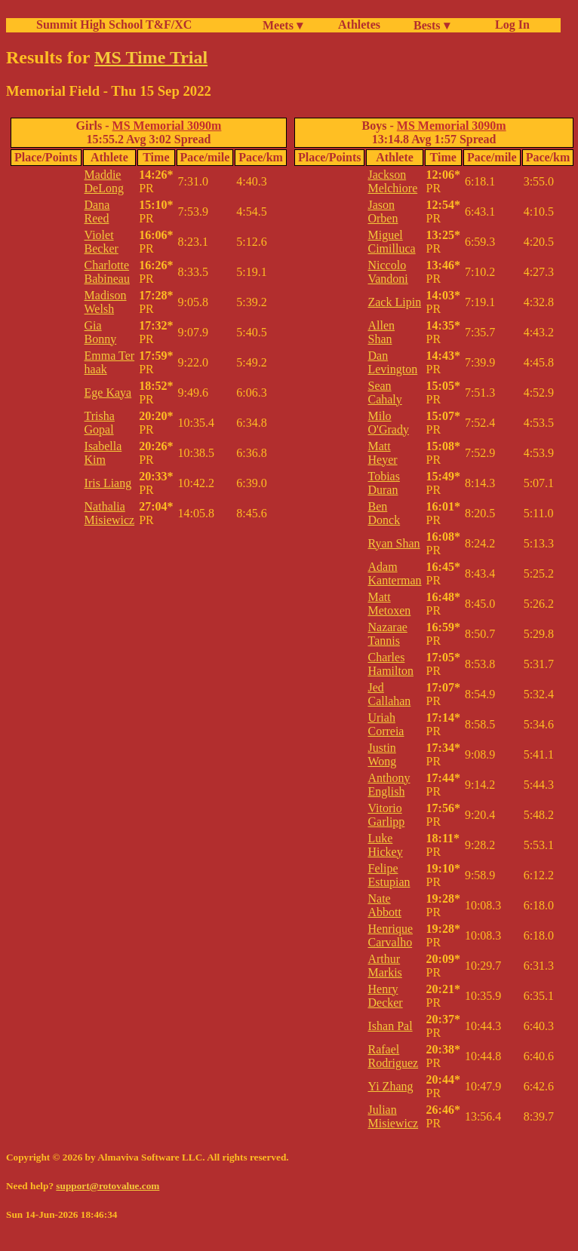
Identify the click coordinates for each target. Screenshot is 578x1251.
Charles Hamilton (390, 664)
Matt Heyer (382, 453)
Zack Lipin (394, 302)
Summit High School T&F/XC (114, 24)
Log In (509, 24)
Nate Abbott (384, 905)
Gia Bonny (101, 332)
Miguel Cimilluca (391, 241)
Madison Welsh (106, 302)
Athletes (359, 24)
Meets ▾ (283, 25)
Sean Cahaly (384, 392)
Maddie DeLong (104, 181)
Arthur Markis (384, 965)
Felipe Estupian (388, 875)
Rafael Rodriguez (392, 1056)
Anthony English (388, 784)
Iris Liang (108, 483)
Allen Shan (381, 332)
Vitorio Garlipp (385, 815)
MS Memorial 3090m (167, 125)
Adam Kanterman (394, 573)
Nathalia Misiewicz (110, 513)
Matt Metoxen (388, 603)
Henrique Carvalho (390, 935)
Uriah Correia (385, 724)
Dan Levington (392, 362)
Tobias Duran (383, 483)
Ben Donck (383, 513)
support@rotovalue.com (107, 1185)
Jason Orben (382, 211)
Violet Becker (101, 241)
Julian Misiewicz (392, 1116)
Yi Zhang (390, 1086)
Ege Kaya (108, 392)
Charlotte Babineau (107, 272)
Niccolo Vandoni (387, 272)
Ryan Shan (393, 543)
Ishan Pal (389, 1026)
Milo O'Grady (387, 422)
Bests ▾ (432, 25)
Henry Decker (384, 996)
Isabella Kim (103, 453)
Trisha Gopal (100, 422)
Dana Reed (97, 211)
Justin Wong (381, 754)
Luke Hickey (384, 845)
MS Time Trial (151, 57)
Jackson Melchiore (392, 181)
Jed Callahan (388, 694)
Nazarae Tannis (387, 634)
